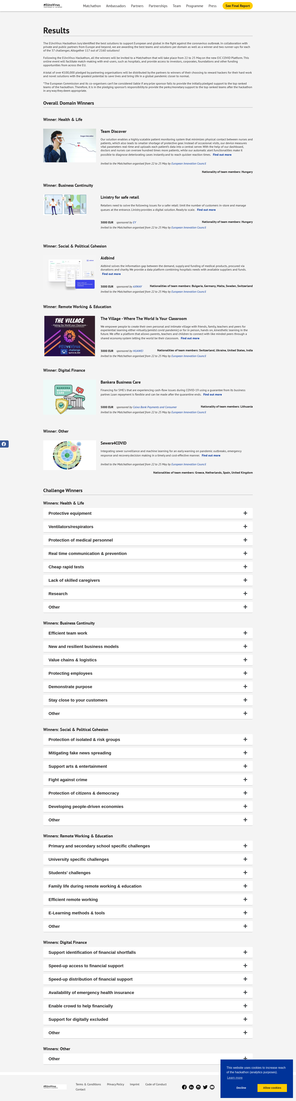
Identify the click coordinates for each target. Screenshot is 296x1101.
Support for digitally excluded (148, 1019)
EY (134, 222)
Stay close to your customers (148, 700)
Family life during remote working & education (148, 886)
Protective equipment (148, 513)
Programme (194, 5)
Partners (137, 5)
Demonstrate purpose (148, 686)
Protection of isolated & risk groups (148, 739)
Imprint (135, 1084)
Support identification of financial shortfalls (148, 952)
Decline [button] (241, 1087)
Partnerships (158, 5)
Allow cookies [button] (272, 1087)
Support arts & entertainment (148, 766)
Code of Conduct (155, 1084)
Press (213, 5)
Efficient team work (148, 633)
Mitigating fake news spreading (148, 753)
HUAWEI (138, 351)
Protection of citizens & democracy (148, 793)
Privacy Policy (116, 1084)
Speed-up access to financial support (148, 965)
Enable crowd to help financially (148, 1006)
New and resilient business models (148, 646)
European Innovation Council (188, 163)
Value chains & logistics (148, 660)
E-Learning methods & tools (148, 913)
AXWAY (137, 286)
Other (148, 607)
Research (148, 593)
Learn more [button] (235, 1077)
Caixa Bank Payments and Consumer (155, 407)
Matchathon (92, 5)
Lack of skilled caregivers (148, 580)
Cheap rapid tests (148, 566)
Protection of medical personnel (148, 540)
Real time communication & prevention (148, 553)
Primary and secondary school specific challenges (148, 846)
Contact (80, 1089)
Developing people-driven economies (148, 806)
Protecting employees (148, 673)
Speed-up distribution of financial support (148, 979)
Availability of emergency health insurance (148, 992)
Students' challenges (148, 872)
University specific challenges (148, 859)
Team (177, 5)
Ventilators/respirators (148, 526)
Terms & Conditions (89, 1084)
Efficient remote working (148, 899)
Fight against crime (148, 779)
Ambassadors (116, 5)
